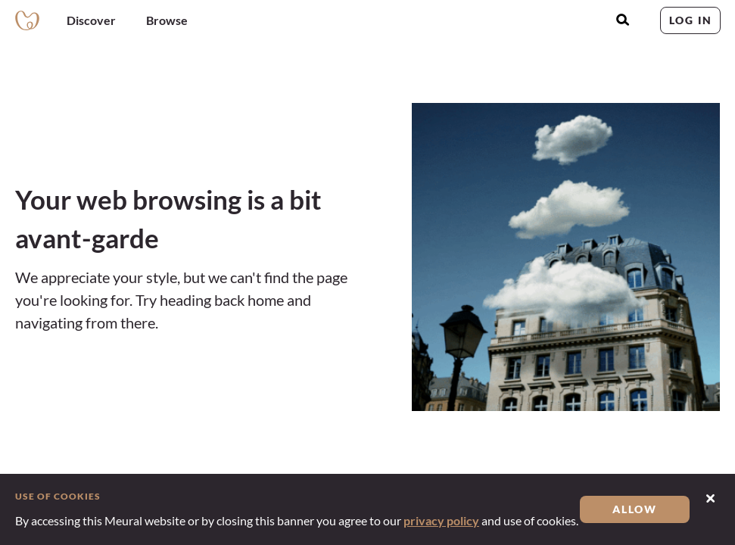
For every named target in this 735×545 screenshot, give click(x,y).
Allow (634, 509)
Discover (91, 20)
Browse (167, 20)
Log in (690, 20)
